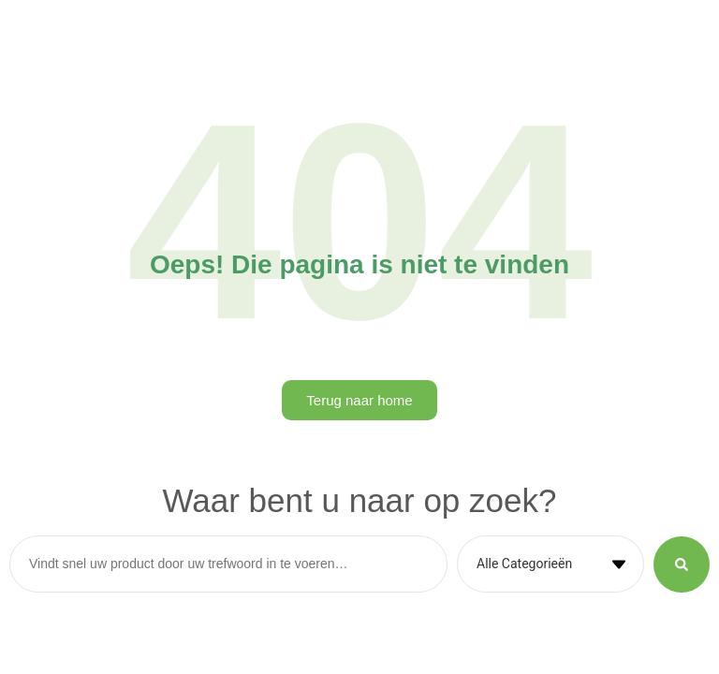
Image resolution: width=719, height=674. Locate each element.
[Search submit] (681, 564)
